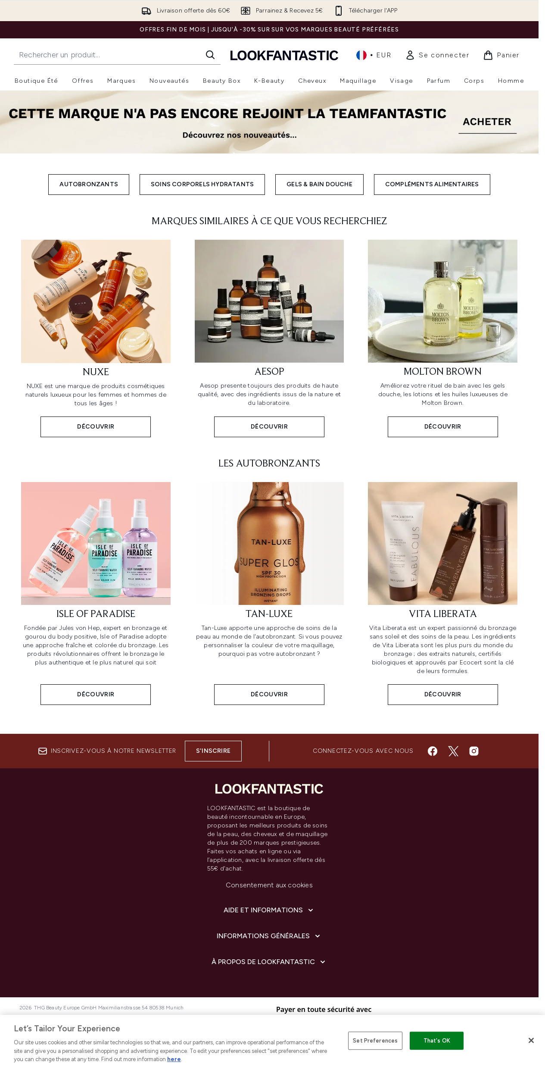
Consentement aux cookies (269, 885)
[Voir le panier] (501, 55)
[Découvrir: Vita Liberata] (442, 592)
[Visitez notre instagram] (474, 751)
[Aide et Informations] (269, 910)
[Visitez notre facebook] (432, 751)
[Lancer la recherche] (210, 54)
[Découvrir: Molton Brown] (442, 337)
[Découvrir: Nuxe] (95, 337)
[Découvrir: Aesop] (269, 337)
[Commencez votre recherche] (117, 54)
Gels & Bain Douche (319, 184)
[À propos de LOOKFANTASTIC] (269, 962)
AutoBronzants (88, 184)
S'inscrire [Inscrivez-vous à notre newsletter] (213, 751)
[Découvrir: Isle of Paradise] (95, 592)
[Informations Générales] (269, 936)
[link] (437, 55)
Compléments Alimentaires (432, 184)
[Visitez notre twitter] (453, 751)
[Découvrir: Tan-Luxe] (269, 592)
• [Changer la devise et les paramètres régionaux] (373, 55)
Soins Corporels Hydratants (202, 184)
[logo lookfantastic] (284, 55)
